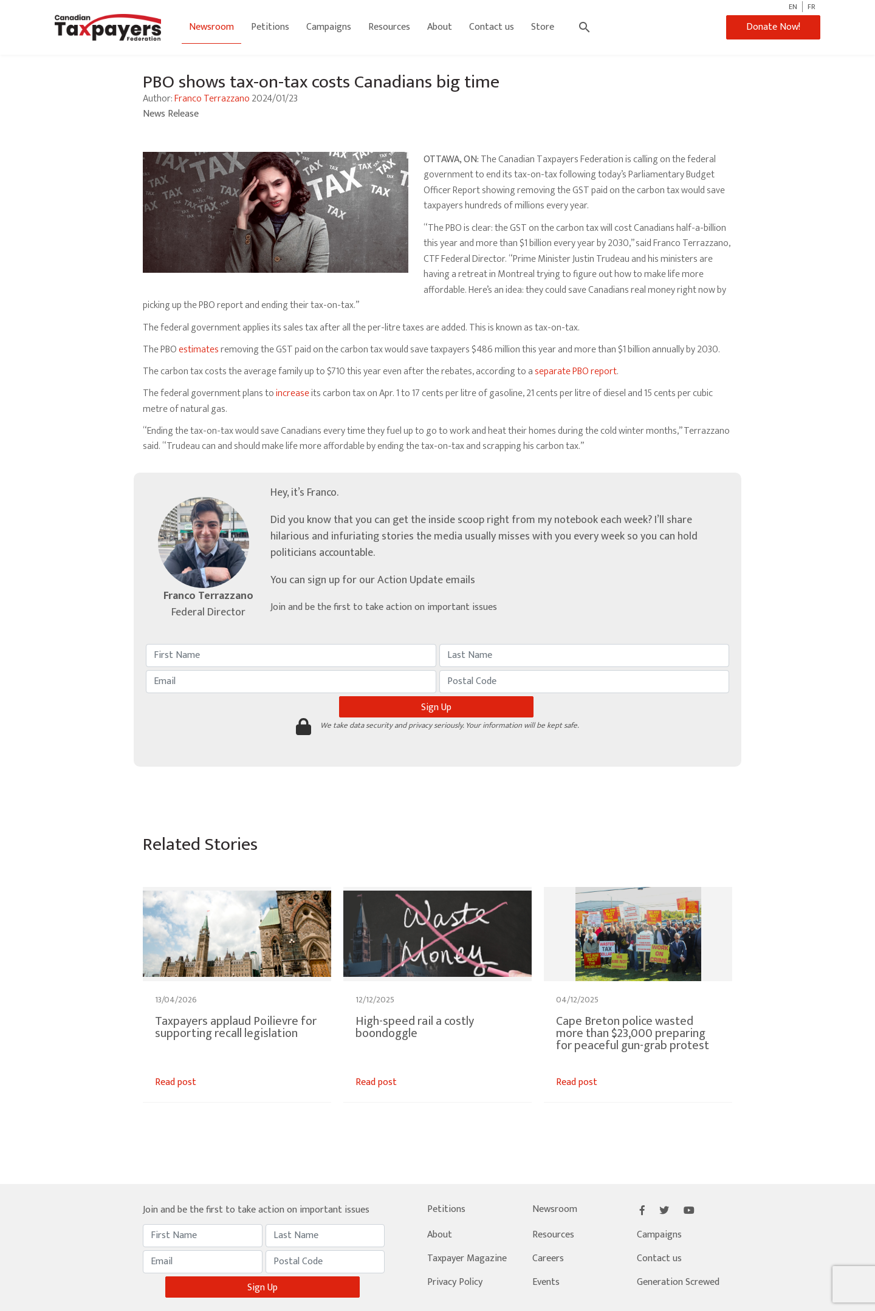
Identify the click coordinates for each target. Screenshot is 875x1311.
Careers (548, 1258)
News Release (171, 114)
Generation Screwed (678, 1282)
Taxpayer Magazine (467, 1258)
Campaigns (328, 27)
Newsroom (211, 27)
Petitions (270, 27)
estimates (199, 349)
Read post (175, 1082)
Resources (389, 27)
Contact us (491, 27)
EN (793, 6)
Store (542, 27)
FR (811, 6)
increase (292, 393)
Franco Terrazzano (212, 99)
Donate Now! (773, 27)
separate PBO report (576, 371)
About (439, 27)
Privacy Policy (454, 1282)
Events (546, 1282)
